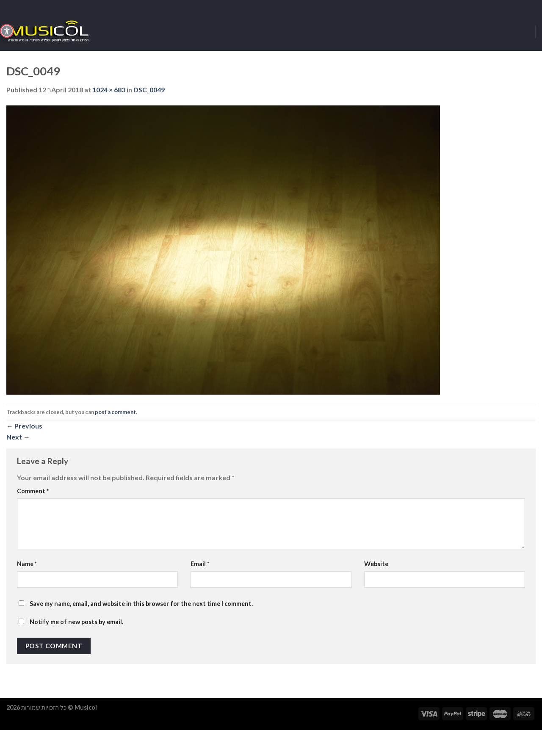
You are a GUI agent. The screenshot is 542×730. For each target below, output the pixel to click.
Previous (24, 426)
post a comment (115, 412)
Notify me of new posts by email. (76, 621)
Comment (33, 491)
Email (200, 563)
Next (18, 437)
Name (27, 563)
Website (376, 563)
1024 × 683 (108, 90)
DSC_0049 (149, 90)
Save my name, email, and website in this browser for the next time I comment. (141, 603)
